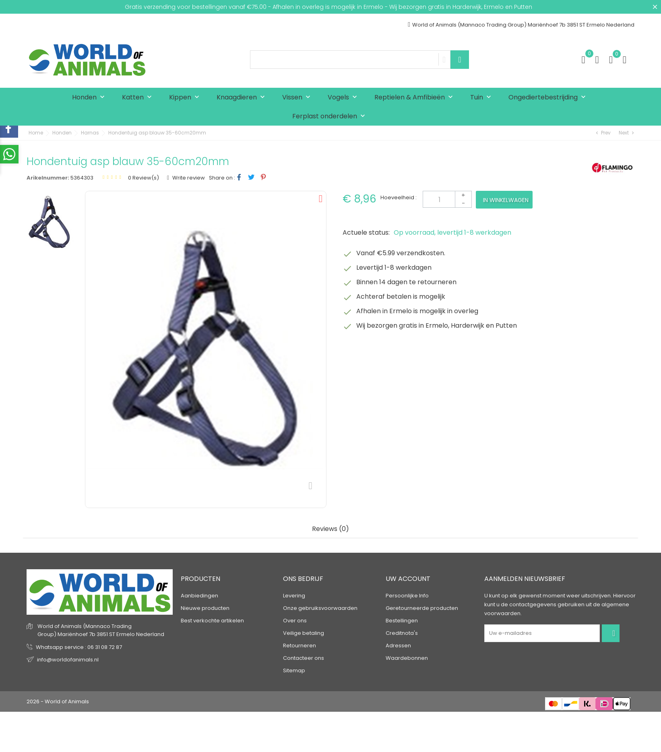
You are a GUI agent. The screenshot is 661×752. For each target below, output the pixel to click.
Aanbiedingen (199, 595)
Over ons (295, 620)
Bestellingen (402, 620)
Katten (138, 97)
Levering (294, 595)
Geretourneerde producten (422, 608)
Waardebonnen (407, 658)
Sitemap (294, 670)
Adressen (398, 645)
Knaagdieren (243, 97)
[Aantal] (447, 199)
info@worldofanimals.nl (68, 659)
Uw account (408, 578)
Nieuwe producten (205, 608)
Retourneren (299, 645)
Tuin (482, 97)
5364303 (81, 178)
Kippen (186, 97)
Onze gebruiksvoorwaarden (320, 608)
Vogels (344, 97)
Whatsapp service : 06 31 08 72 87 (79, 647)
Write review (188, 178)
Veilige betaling (303, 633)
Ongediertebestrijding (548, 97)
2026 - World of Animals (58, 701)
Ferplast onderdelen (330, 116)
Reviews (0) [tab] (330, 529)
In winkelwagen (506, 200)
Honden (90, 97)
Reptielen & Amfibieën (415, 97)
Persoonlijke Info (407, 595)
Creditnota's (402, 633)
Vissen (298, 97)
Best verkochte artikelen (212, 620)
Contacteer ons (303, 658)
